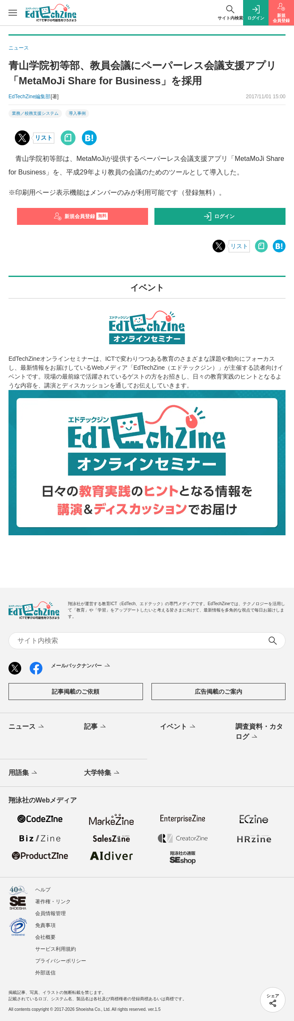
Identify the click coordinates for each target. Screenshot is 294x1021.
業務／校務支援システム (35, 113)
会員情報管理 (50, 913)
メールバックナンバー (81, 666)
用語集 (23, 773)
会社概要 (45, 937)
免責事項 (45, 925)
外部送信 (45, 973)
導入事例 (77, 113)
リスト (44, 137)
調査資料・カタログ (259, 732)
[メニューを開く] (12, 12)
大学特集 (102, 773)
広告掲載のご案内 (218, 691)
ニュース (26, 727)
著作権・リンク (53, 902)
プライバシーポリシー (60, 961)
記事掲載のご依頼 (75, 691)
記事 (95, 727)
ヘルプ (42, 890)
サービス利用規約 (55, 949)
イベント (178, 727)
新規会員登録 (80, 216)
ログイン (219, 216)
